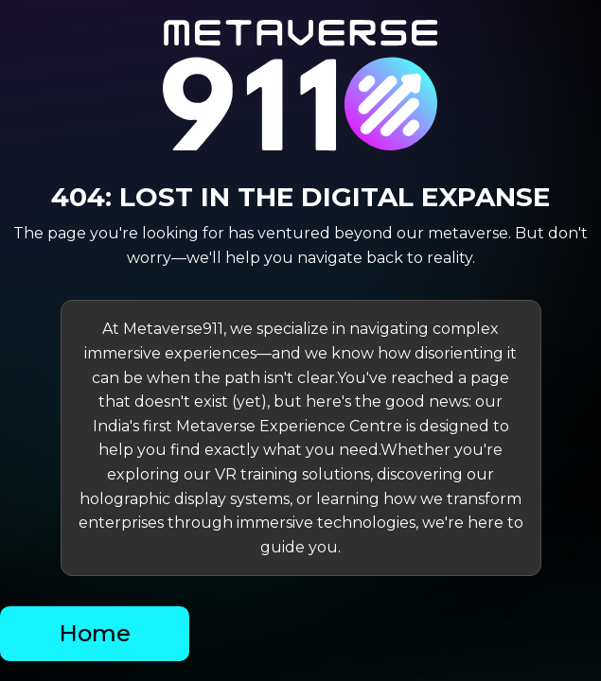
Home (95, 633)
